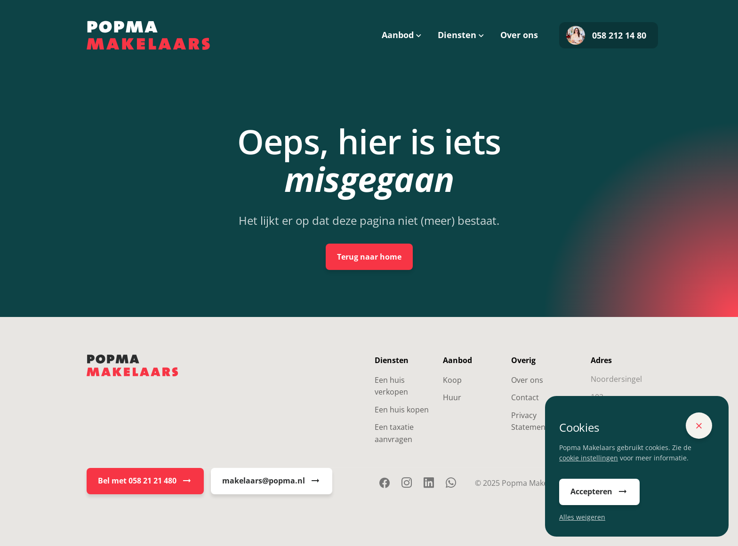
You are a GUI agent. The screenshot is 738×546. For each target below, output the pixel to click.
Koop (452, 380)
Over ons (519, 34)
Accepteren (599, 492)
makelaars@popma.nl (271, 481)
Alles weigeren (582, 517)
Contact (525, 397)
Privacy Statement (529, 421)
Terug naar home (369, 257)
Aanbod (398, 34)
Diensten (457, 34)
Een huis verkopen (391, 386)
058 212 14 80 (606, 35)
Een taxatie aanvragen (394, 433)
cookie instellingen (588, 457)
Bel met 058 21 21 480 (145, 481)
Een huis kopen (402, 409)
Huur (452, 397)
